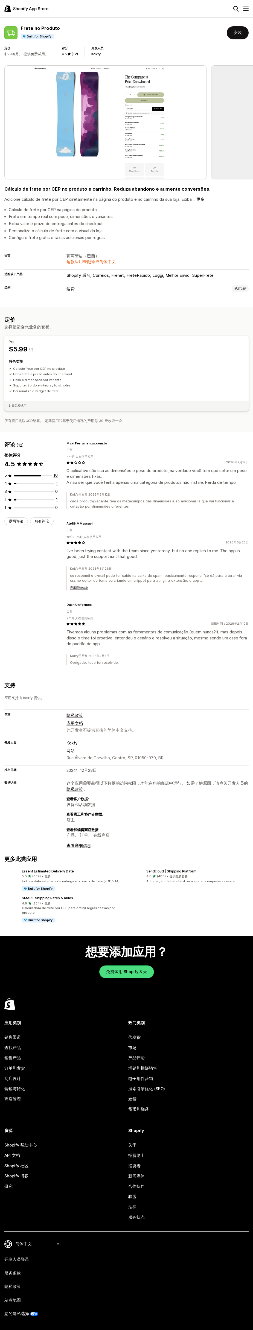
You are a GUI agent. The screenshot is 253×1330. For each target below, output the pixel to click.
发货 (132, 1099)
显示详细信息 (79, 588)
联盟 (132, 1196)
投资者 (134, 1165)
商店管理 (12, 1099)
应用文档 (74, 723)
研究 (8, 1186)
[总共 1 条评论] (57, 483)
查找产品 (12, 1047)
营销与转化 (14, 1088)
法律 (132, 1206)
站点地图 (12, 1300)
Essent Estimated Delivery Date (48, 871)
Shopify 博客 (16, 1176)
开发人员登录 (16, 1259)
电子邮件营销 (140, 1078)
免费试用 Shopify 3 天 (126, 971)
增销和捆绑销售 (142, 1068)
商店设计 (12, 1078)
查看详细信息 (78, 845)
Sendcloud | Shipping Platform (171, 871)
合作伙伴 (136, 1186)
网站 (70, 750)
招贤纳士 (136, 1155)
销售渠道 (12, 1037)
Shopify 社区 (16, 1165)
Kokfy (96, 54)
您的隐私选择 (16, 1313)
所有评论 (42, 521)
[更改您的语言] (37, 1244)
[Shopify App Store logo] (26, 8)
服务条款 (12, 1273)
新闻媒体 (136, 1176)
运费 (70, 288)
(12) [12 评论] (74, 54)
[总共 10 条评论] (55, 475)
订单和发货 (14, 1068)
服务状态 (136, 1217)
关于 (132, 1145)
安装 (238, 32)
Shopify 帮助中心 (20, 1145)
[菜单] (246, 8)
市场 (132, 1047)
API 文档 (12, 1155)
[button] (64, 880)
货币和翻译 (138, 1109)
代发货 (134, 1037)
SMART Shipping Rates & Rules (47, 898)
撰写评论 (16, 521)
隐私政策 (74, 715)
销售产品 (12, 1057)
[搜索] (236, 8)
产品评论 (136, 1057)
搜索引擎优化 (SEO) (146, 1088)
